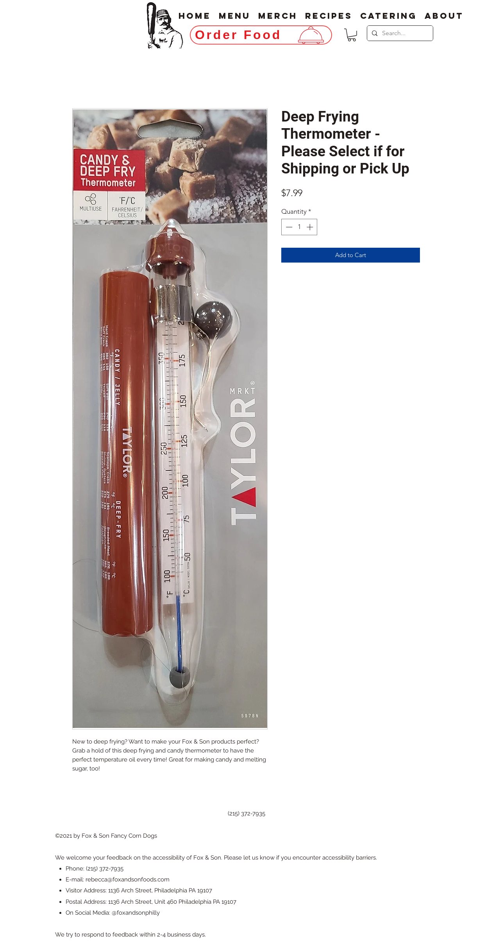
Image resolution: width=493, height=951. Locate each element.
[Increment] (310, 227)
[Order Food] (261, 35)
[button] (351, 35)
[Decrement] (288, 227)
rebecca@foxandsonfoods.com (128, 879)
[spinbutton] (299, 227)
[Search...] (399, 33)
